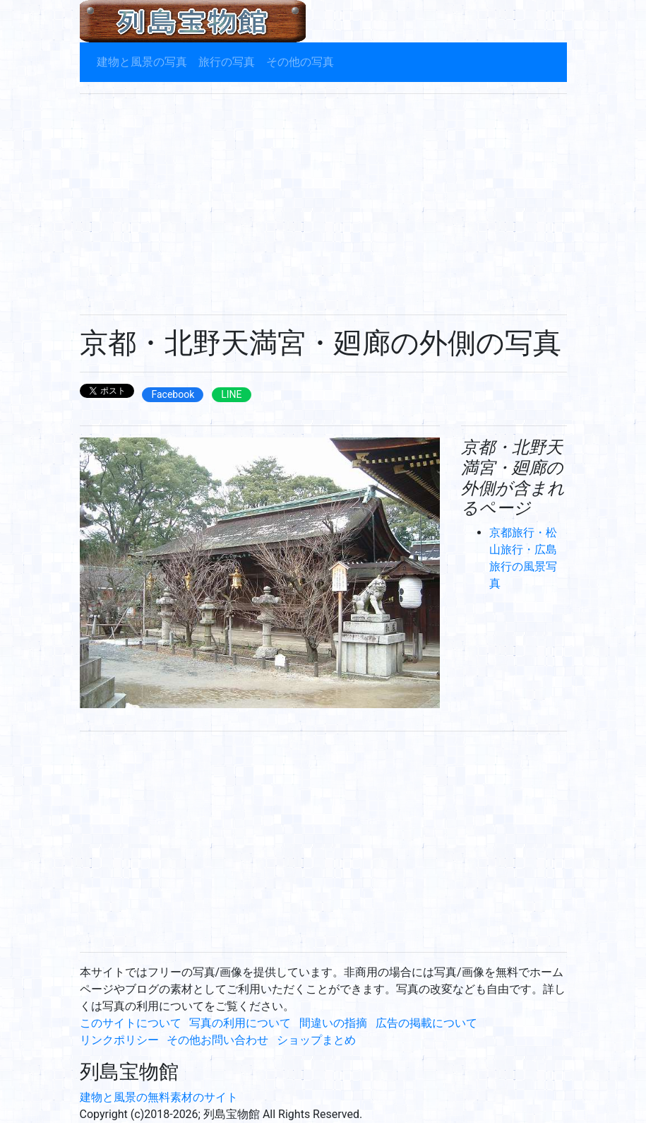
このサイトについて (130, 1023)
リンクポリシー (119, 1040)
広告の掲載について (426, 1023)
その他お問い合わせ (217, 1040)
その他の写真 (300, 62)
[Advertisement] (323, 204)
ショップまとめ (316, 1040)
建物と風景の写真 (142, 62)
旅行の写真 (226, 62)
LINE (231, 394)
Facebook (172, 394)
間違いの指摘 (333, 1023)
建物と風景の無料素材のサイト (159, 1097)
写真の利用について (240, 1023)
